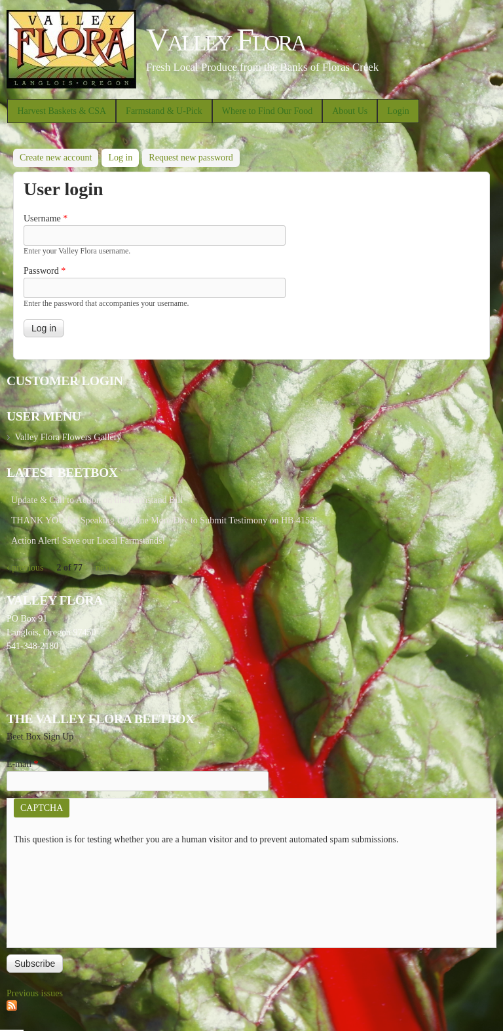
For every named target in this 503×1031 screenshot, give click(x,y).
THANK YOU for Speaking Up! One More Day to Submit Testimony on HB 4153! (164, 520)
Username (45, 218)
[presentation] (67, 893)
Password (44, 271)
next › (106, 567)
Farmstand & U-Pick (164, 111)
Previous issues (35, 993)
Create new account (56, 157)
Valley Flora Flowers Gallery (67, 437)
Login (398, 111)
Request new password (191, 157)
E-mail (23, 764)
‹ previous (25, 567)
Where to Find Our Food (267, 111)
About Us (349, 111)
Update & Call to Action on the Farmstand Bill (97, 500)
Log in (123, 155)
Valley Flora (225, 40)
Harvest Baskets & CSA (61, 111)
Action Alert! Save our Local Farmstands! (88, 541)
